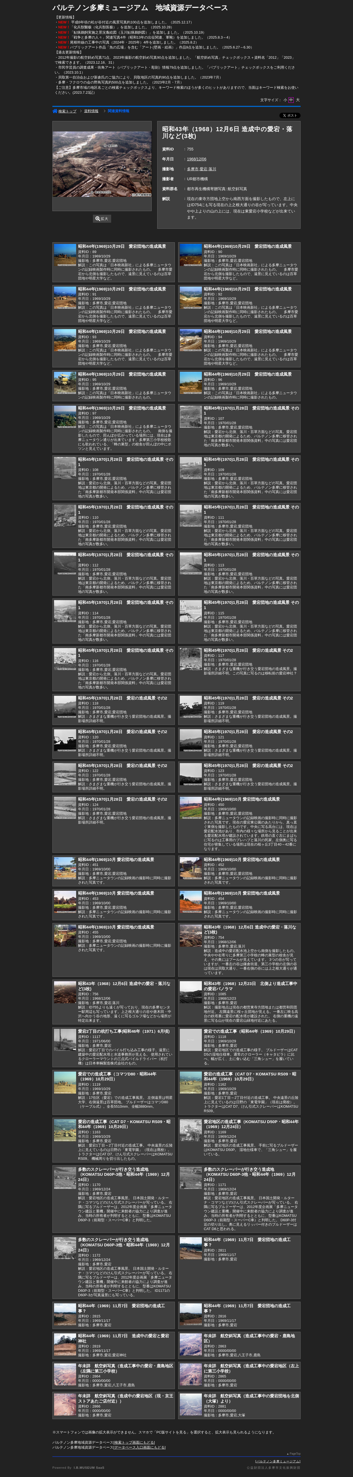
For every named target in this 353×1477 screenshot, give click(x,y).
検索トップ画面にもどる (134, 1442)
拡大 (101, 218)
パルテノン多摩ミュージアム (277, 1461)
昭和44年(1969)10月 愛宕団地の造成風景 (242, 799)
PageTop (295, 1453)
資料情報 (91, 111)
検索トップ (64, 111)
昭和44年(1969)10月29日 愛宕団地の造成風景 (122, 246)
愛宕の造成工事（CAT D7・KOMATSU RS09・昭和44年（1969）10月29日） (250, 1076)
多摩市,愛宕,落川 (201, 169)
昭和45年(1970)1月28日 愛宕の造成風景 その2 (248, 650)
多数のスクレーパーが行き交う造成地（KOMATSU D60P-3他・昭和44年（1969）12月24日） (124, 1174)
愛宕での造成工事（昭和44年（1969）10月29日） (250, 1031)
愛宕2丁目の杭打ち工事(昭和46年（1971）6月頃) (124, 1031)
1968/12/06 (196, 159)
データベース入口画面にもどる (139, 1447)
